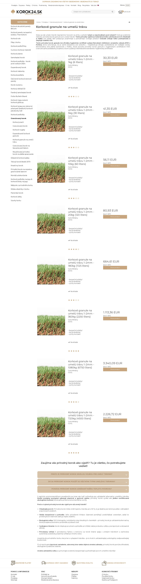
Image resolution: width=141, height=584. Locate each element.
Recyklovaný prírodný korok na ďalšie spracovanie (23, 153)
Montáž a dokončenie (19, 175)
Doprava (22, 5)
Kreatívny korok (17, 165)
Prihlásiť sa (45, 574)
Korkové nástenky (18, 71)
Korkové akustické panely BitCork (20, 27)
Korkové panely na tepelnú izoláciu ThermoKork (21, 34)
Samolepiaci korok (18, 57)
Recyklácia (86, 5)
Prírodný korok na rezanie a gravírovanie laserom (21, 170)
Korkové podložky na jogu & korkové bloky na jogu (21, 180)
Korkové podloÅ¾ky (18, 46)
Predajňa (14, 5)
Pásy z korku (16, 42)
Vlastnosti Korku (108, 578)
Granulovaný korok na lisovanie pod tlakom (21, 147)
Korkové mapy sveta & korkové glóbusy (19, 101)
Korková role (15, 38)
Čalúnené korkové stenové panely (21, 80)
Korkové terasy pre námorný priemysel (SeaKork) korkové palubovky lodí (22, 108)
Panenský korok (17, 193)
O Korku (35, 5)
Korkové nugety (19, 130)
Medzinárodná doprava (56, 5)
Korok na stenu (16, 85)
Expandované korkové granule (21, 135)
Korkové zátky (16, 197)
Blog (79, 5)
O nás (67, 5)
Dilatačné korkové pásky (20, 158)
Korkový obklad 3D (18, 89)
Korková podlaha (17, 75)
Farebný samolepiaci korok (21, 92)
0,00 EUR (124, 12)
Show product (115, 64)
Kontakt (73, 5)
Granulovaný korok (18, 118)
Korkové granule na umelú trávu (23, 141)
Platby (28, 5)
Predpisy (14, 578)
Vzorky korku (16, 200)
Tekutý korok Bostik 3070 (20, 162)
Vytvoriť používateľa (48, 576)
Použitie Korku (107, 576)
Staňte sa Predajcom (110, 580)
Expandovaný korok (18, 67)
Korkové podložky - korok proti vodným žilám (20, 62)
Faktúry (74, 578)
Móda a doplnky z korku (20, 189)
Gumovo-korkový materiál (21, 50)
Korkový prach (18, 122)
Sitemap (14, 580)
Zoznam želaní (46, 578)
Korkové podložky (18, 115)
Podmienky (43, 5)
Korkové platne (17, 54)
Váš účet (94, 5)
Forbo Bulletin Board (19, 96)
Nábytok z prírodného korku (22, 185)
